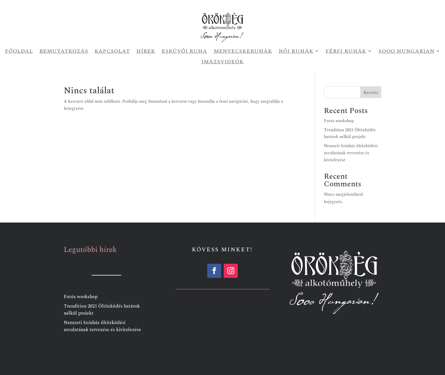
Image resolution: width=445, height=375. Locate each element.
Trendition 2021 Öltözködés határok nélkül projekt (102, 310)
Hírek (145, 51)
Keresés (371, 92)
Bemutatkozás (63, 51)
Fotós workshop (339, 121)
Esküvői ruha (184, 51)
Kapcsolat (112, 51)
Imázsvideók (222, 62)
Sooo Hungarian (406, 51)
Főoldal (19, 51)
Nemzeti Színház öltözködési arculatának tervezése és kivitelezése (351, 153)
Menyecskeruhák (243, 51)
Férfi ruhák (346, 51)
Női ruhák (296, 51)
